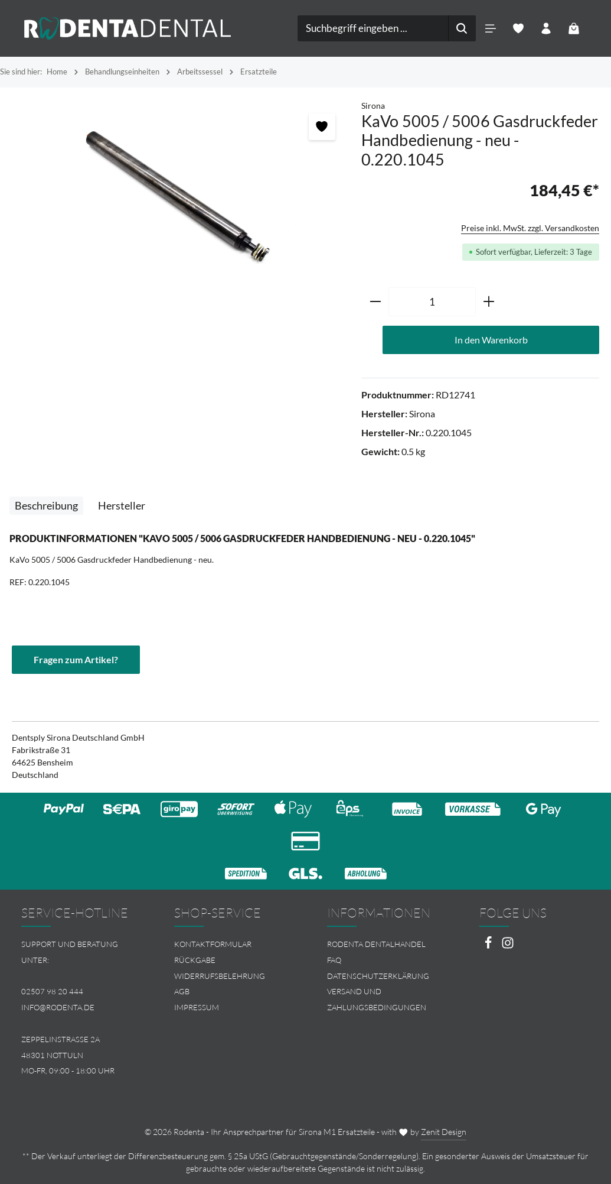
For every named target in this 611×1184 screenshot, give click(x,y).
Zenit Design (443, 1132)
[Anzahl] (432, 302)
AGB (181, 991)
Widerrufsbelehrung (219, 976)
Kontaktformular (212, 944)
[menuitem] (229, 944)
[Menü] (491, 28)
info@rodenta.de (57, 1007)
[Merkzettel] (518, 28)
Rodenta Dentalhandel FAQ (376, 952)
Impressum (196, 1007)
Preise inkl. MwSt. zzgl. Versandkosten (530, 228)
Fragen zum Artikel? (76, 659)
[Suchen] (462, 28)
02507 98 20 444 (52, 991)
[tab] (46, 506)
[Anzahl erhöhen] (489, 302)
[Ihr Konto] (546, 28)
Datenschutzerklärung (378, 976)
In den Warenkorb (491, 339)
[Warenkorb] (574, 28)
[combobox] (373, 28)
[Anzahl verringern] (375, 302)
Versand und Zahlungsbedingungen (376, 999)
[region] (180, 194)
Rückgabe (194, 960)
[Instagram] (507, 946)
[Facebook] (489, 946)
